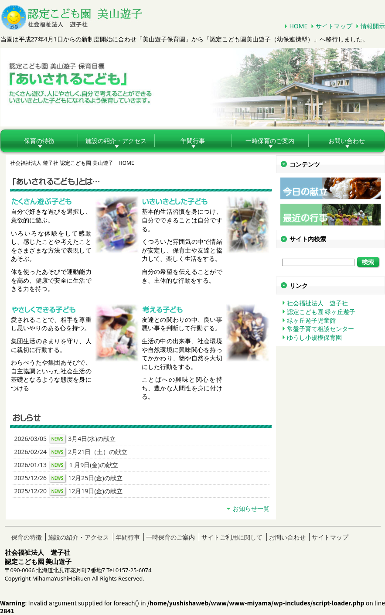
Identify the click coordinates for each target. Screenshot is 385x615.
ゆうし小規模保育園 (314, 337)
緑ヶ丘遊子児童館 (311, 320)
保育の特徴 (39, 141)
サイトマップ (334, 26)
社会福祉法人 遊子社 (317, 303)
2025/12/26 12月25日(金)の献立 (68, 478)
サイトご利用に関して (231, 537)
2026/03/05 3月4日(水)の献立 (65, 439)
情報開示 (373, 26)
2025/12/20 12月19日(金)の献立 (68, 491)
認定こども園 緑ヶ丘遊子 (321, 312)
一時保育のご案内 (269, 141)
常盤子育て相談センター (320, 329)
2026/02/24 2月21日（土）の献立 (71, 452)
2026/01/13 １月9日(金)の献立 (66, 465)
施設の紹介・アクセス (116, 141)
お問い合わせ (287, 537)
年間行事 (193, 141)
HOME (298, 26)
